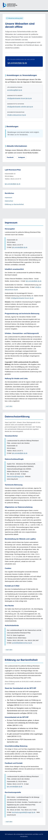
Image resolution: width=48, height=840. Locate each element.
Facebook (10, 157)
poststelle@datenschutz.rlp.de (22, 643)
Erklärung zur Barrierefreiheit (14, 204)
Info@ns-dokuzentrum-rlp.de (16, 115)
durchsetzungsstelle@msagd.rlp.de (23, 812)
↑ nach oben (8, 406)
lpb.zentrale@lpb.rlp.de (17, 63)
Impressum (8, 197)
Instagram (21, 157)
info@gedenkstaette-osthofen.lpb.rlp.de (20, 106)
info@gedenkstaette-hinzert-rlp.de (22, 298)
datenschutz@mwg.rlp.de (15, 476)
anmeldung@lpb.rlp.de (14, 90)
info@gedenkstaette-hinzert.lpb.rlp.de (19, 98)
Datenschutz (9, 201)
